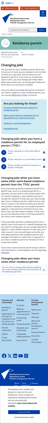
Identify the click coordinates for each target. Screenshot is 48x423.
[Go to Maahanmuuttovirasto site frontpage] (18, 18)
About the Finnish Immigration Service (36, 325)
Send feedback (25, 384)
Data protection (38, 332)
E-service (20, 305)
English (9, 3)
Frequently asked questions (24, 335)
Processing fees (23, 324)
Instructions (22, 340)
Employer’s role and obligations (17, 123)
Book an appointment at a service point (23, 311)
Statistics (35, 313)
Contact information (36, 340)
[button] (24, 152)
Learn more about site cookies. (22, 404)
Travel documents (7, 338)
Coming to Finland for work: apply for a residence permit (21, 108)
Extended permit (11, 128)
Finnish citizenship (6, 328)
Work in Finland (28, 54)
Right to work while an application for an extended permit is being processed (21, 116)
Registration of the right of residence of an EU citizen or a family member (8, 319)
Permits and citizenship (10, 54)
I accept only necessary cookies (24, 417)
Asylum (5, 334)
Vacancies (35, 336)
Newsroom (36, 309)
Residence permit (6, 308)
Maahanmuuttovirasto (9, 52)
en (22, 52)
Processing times (21, 319)
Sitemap (35, 383)
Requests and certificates (22, 329)
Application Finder (19, 95)
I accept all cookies (24, 412)
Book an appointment (31, 8)
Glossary (35, 317)
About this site (16, 385)
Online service (11, 8)
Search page (6, 34)
